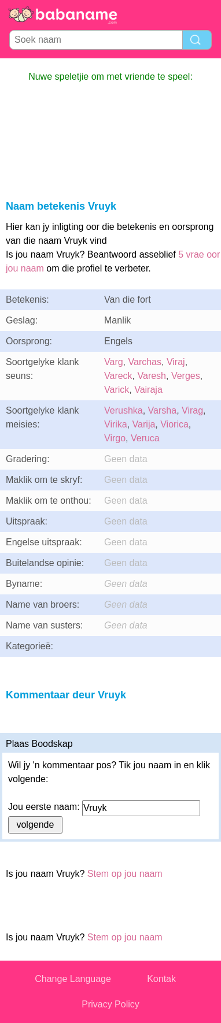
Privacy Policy (110, 1004)
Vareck (118, 376)
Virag (192, 410)
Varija (144, 424)
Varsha (162, 410)
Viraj (176, 362)
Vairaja (148, 390)
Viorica (174, 424)
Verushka (123, 410)
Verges (185, 376)
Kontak (161, 979)
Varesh (152, 376)
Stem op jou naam (125, 874)
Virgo (115, 438)
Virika (115, 424)
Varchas (145, 362)
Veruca (145, 438)
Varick (116, 390)
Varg (113, 362)
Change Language (73, 979)
